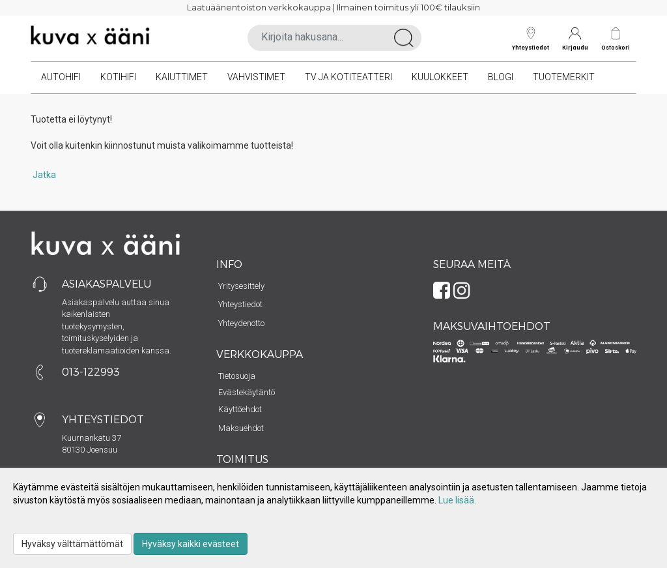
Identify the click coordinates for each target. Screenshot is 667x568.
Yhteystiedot (530, 39)
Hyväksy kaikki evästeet (190, 544)
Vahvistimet (256, 77)
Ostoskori (615, 47)
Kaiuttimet (182, 77)
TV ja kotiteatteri (348, 77)
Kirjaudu (575, 39)
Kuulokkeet (440, 77)
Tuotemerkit (564, 77)
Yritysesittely (241, 286)
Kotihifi (118, 77)
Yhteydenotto (241, 323)
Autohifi (61, 77)
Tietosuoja (236, 376)
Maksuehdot (241, 428)
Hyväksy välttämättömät (72, 544)
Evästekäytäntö (246, 392)
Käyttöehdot (240, 409)
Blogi (500, 77)
